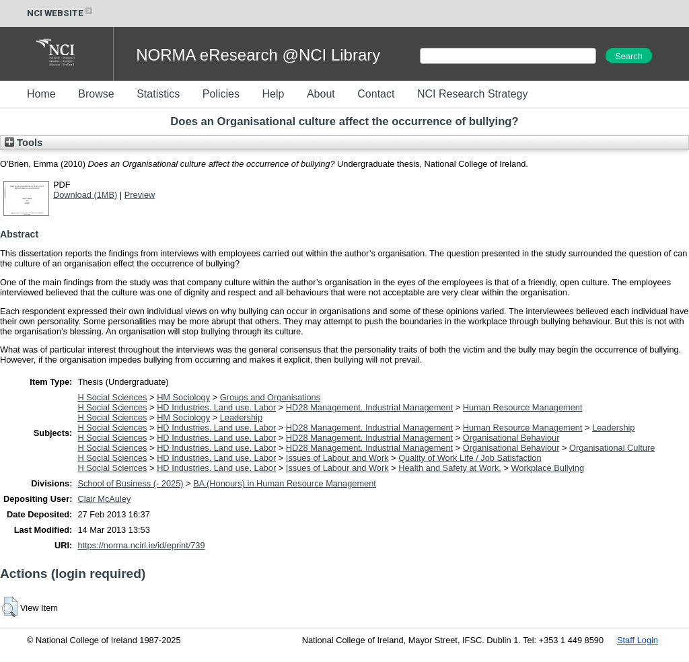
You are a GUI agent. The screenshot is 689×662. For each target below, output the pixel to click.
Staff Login (637, 640)
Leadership (241, 417)
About (321, 94)
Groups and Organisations (270, 397)
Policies (221, 94)
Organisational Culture (612, 448)
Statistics (158, 94)
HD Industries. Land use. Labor (216, 407)
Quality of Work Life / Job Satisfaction (469, 458)
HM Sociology (183, 397)
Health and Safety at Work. (449, 468)
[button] (9, 607)
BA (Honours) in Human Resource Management (284, 483)
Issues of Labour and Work (337, 458)
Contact (375, 94)
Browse (96, 94)
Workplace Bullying (547, 468)
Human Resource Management (523, 407)
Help (273, 94)
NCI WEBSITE (60, 13)
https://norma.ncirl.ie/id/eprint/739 (141, 545)
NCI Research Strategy (472, 94)
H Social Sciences (112, 397)
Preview (139, 195)
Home (41, 94)
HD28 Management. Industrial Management (369, 407)
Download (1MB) (85, 195)
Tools (23, 142)
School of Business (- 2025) (130, 483)
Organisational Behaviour (511, 438)
